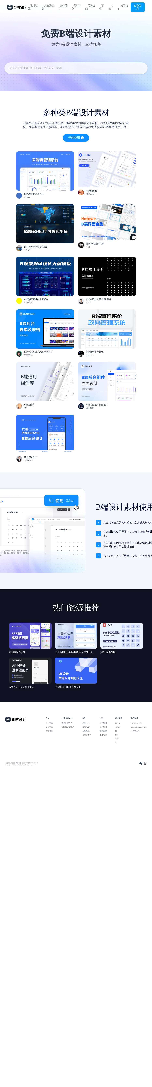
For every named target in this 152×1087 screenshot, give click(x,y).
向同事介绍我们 (68, 727)
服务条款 (86, 731)
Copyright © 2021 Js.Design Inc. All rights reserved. (20, 765)
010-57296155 (136, 723)
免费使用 (137, 7)
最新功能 (90, 7)
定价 (111, 7)
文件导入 (62, 7)
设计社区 (33, 7)
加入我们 (103, 727)
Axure (117, 739)
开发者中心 (86, 735)
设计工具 (49, 723)
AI (116, 743)
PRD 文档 (49, 731)
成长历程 (103, 731)
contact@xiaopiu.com (139, 727)
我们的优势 (48, 7)
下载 (101, 7)
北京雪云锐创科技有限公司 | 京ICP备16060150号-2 (21, 763)
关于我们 (123, 7)
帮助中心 (76, 7)
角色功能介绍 (67, 723)
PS (116, 731)
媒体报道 (103, 735)
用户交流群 (135, 731)
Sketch (117, 727)
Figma (117, 723)
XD (116, 735)
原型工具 (49, 727)
